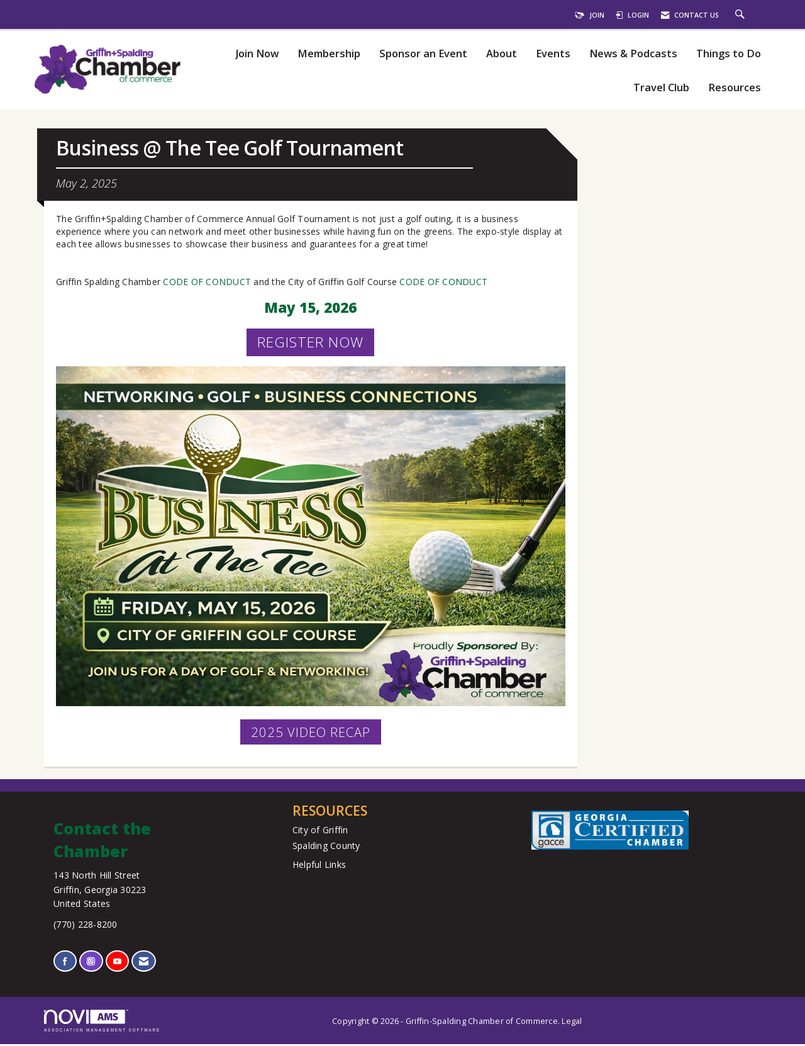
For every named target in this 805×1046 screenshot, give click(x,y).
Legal (572, 1023)
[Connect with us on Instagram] (91, 963)
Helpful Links (319, 866)
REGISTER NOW (310, 343)
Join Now (257, 53)
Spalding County (326, 847)
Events (553, 53)
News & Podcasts (633, 53)
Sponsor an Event (423, 53)
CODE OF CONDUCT (207, 284)
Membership (328, 53)
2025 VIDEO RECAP (310, 733)
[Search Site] (741, 15)
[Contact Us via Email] (143, 963)
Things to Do (728, 53)
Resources (734, 87)
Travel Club (661, 87)
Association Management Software (102, 1022)
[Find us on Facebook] (65, 963)
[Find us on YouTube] (117, 963)
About (501, 53)
